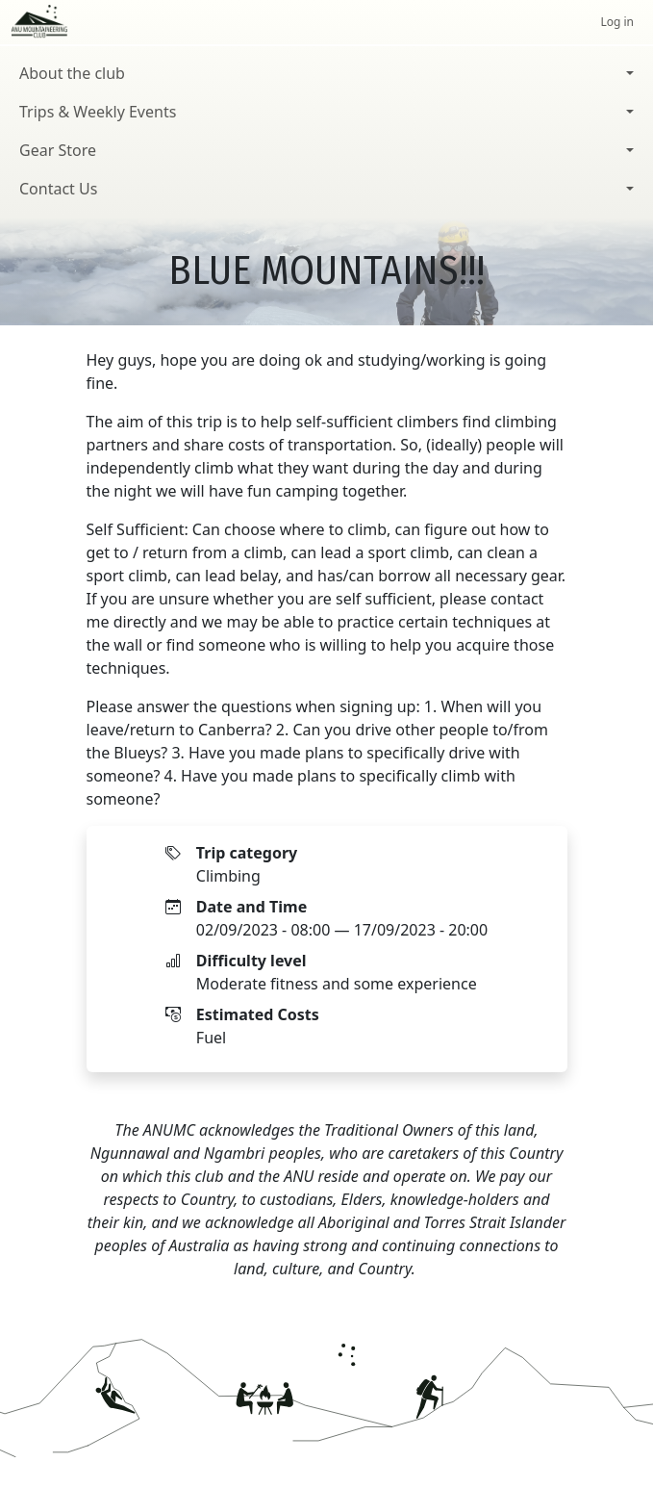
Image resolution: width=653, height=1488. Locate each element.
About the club (72, 73)
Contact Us (58, 188)
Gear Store (57, 150)
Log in (617, 21)
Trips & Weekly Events (97, 111)
